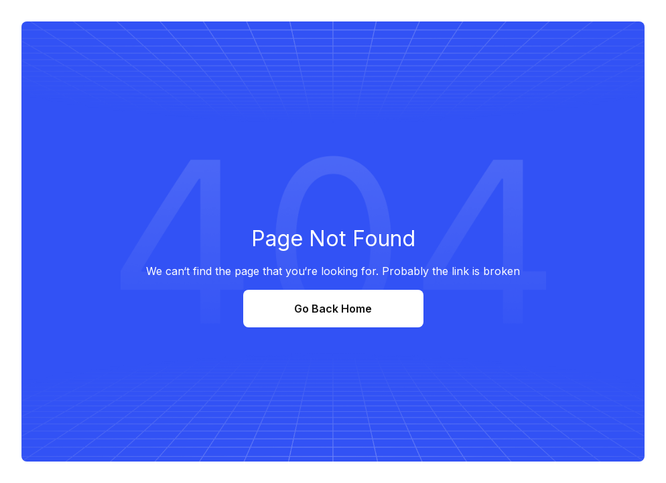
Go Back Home (333, 308)
